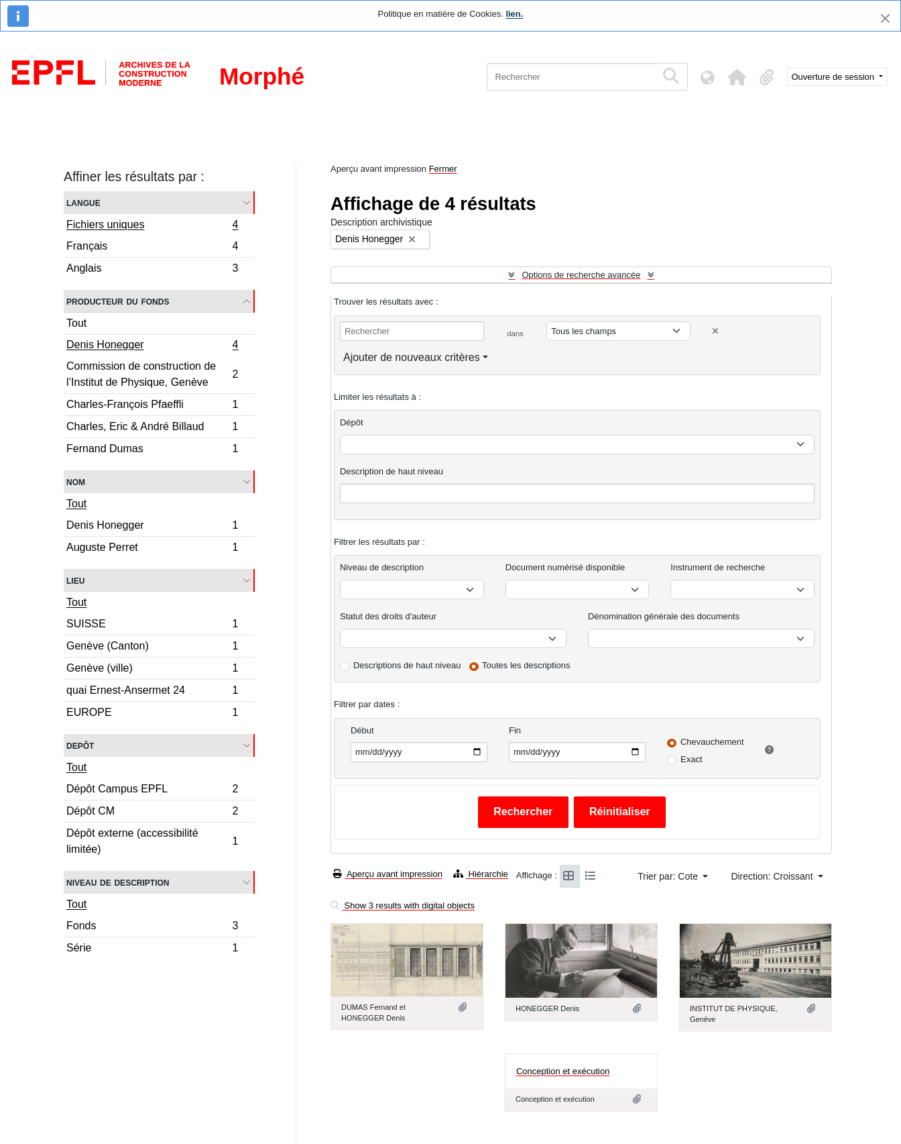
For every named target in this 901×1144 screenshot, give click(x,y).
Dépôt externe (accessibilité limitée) (152, 841)
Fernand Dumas (152, 450)
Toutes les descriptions (526, 665)
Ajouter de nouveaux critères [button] (411, 357)
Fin (515, 730)
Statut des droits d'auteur (388, 616)
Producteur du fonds (117, 301)
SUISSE (152, 625)
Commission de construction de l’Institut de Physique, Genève (152, 374)
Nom (75, 481)
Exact (691, 759)
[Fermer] (885, 18)
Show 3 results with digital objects (403, 905)
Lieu (75, 580)
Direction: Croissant (773, 876)
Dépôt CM (152, 813)
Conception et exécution (562, 1071)
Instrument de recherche (717, 567)
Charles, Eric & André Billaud (152, 428)
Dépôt (351, 422)
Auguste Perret (152, 548)
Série (152, 949)
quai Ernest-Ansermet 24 (152, 692)
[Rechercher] (571, 77)
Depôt (80, 745)
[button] (737, 77)
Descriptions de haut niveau (407, 665)
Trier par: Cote (669, 876)
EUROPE (152, 714)
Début (362, 730)
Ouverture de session (834, 77)
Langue (83, 202)
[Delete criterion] (715, 331)
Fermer (443, 169)
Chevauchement (712, 742)
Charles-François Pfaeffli (152, 406)
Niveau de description (117, 882)
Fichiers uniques (152, 226)
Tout (76, 323)
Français (152, 248)
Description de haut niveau (391, 471)
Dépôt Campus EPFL (152, 790)
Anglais (152, 269)
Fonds (152, 927)
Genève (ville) (152, 670)
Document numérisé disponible (565, 567)
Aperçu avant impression (387, 874)
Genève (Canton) (152, 648)
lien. (514, 14)
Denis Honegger (152, 346)
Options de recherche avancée (581, 275)
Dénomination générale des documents (663, 616)
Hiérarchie (480, 874)
